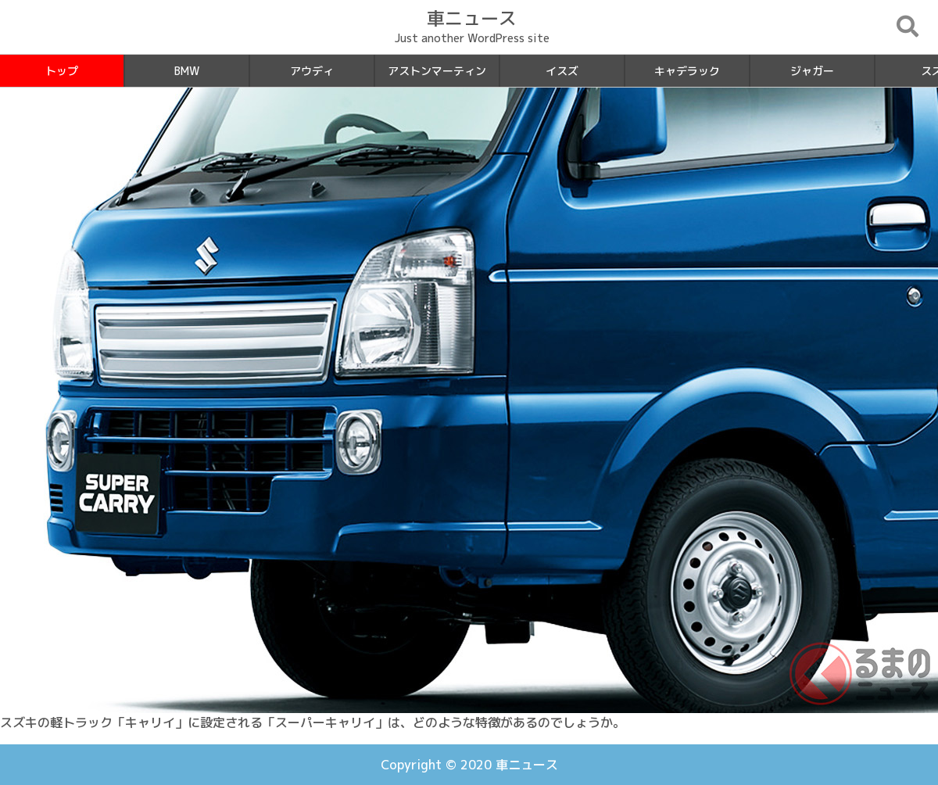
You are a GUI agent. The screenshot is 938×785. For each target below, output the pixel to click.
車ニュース (527, 764)
